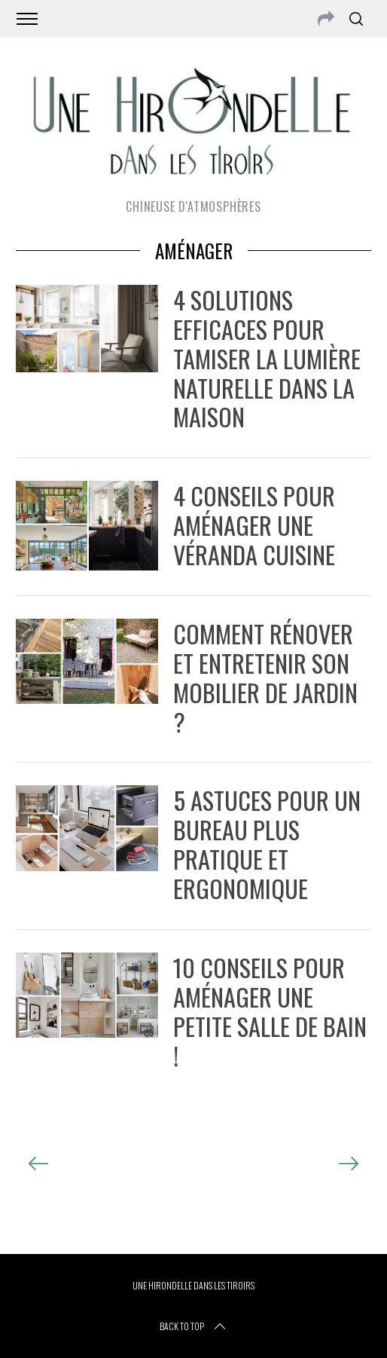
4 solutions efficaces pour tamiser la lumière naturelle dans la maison (267, 358)
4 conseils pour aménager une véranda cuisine (254, 524)
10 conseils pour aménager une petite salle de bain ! (270, 1011)
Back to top (194, 1326)
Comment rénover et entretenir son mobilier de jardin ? (265, 677)
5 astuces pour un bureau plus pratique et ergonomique (267, 843)
